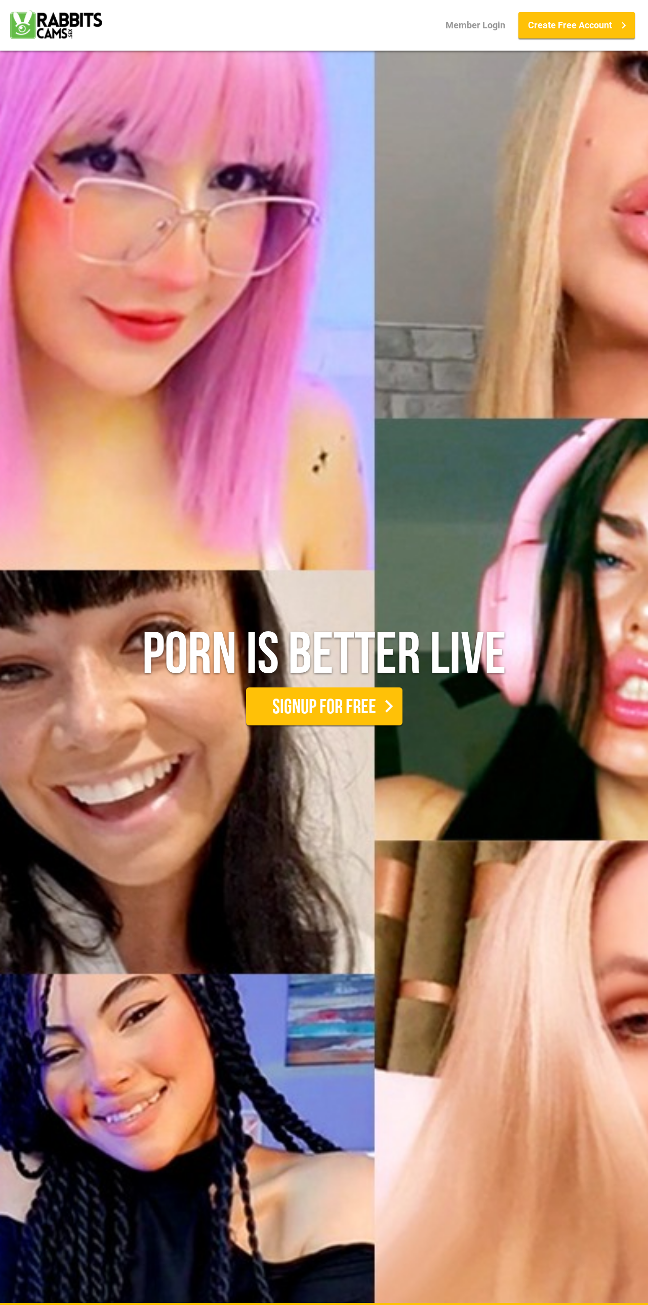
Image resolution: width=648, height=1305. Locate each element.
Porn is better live (324, 658)
